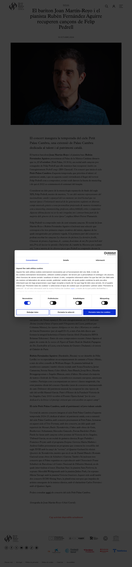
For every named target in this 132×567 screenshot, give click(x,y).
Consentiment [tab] (31, 260)
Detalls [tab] (66, 260)
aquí (73, 288)
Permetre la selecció (66, 312)
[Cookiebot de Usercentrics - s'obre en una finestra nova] (106, 253)
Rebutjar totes (32, 312)
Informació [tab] (100, 260)
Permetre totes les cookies (99, 312)
